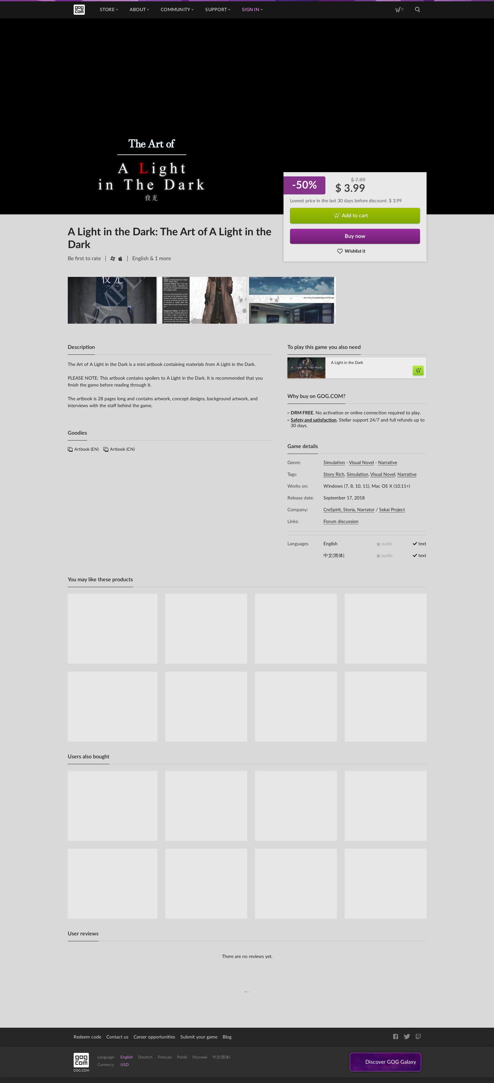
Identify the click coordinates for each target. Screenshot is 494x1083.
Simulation (334, 462)
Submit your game (198, 1037)
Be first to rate (84, 258)
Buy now (355, 236)
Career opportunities (154, 1037)
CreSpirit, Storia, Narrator (349, 510)
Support (217, 10)
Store (109, 10)
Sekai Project (392, 510)
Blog (227, 1037)
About (139, 10)
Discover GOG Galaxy (390, 1062)
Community (177, 10)
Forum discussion (340, 521)
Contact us (117, 1037)
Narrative (387, 462)
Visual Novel (361, 462)
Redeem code (87, 1037)
